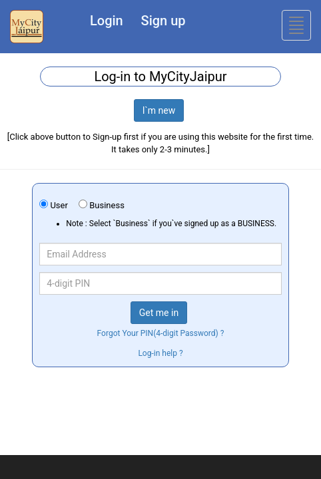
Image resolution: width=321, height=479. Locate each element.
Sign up (163, 21)
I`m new (159, 110)
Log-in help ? (160, 353)
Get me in (158, 312)
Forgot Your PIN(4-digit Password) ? (160, 333)
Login (106, 21)
